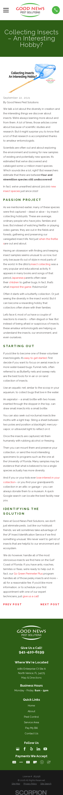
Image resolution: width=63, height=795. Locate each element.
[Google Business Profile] (17, 749)
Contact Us (31, 733)
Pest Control (31, 716)
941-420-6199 (31, 652)
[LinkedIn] (38, 749)
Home (31, 705)
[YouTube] (45, 749)
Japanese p (19, 277)
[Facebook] (24, 749)
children (14, 282)
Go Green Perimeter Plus (28, 573)
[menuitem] (16, 783)
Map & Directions (31, 677)
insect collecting (40, 264)
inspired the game (20, 286)
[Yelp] (31, 749)
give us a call (30, 596)
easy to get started (35, 358)
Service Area (31, 722)
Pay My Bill (31, 727)
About (31, 711)
